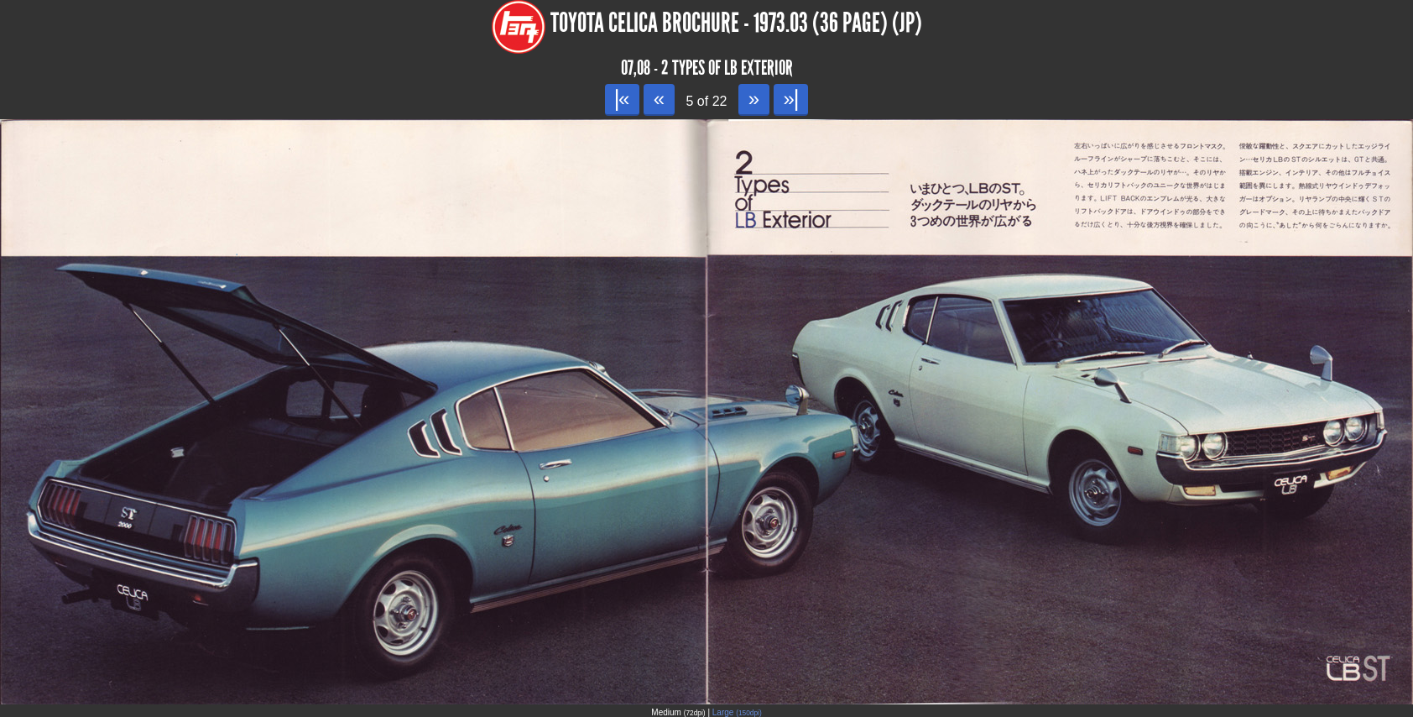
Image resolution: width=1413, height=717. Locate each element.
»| (791, 98)
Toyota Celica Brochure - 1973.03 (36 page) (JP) (736, 23)
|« (622, 98)
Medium (678, 712)
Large (737, 712)
